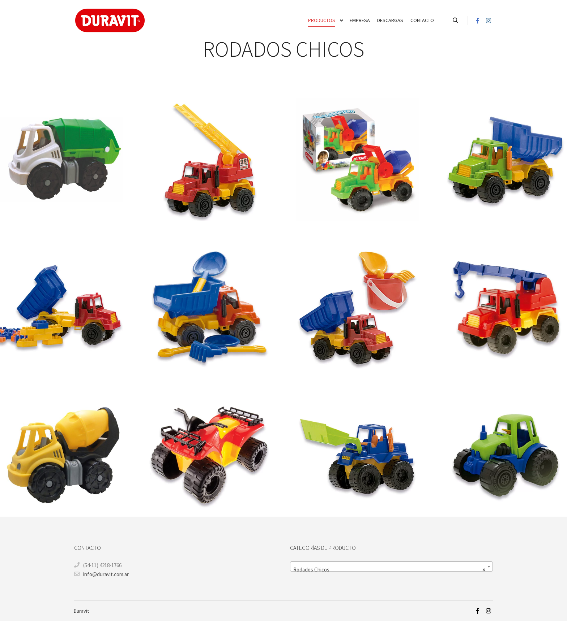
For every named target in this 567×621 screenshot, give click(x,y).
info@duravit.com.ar (101, 574)
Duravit (81, 611)
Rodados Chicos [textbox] (389, 570)
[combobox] (391, 566)
